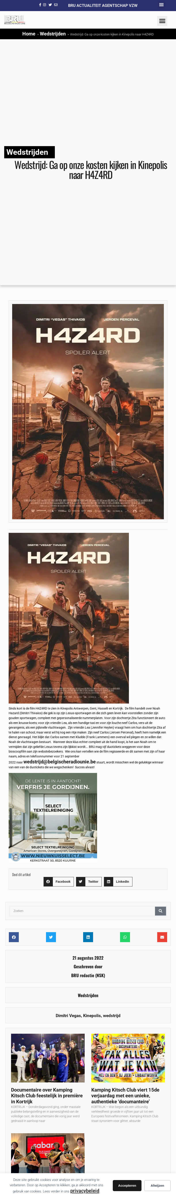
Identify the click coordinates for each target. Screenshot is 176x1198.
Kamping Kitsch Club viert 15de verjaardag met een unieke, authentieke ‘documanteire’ (125, 1096)
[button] (161, 4)
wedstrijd (112, 1015)
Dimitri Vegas (68, 1015)
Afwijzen (157, 1185)
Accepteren (127, 1185)
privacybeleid (84, 1191)
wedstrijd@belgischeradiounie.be (59, 762)
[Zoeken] (160, 911)
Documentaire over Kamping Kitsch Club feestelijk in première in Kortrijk (47, 1096)
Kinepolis (92, 1015)
